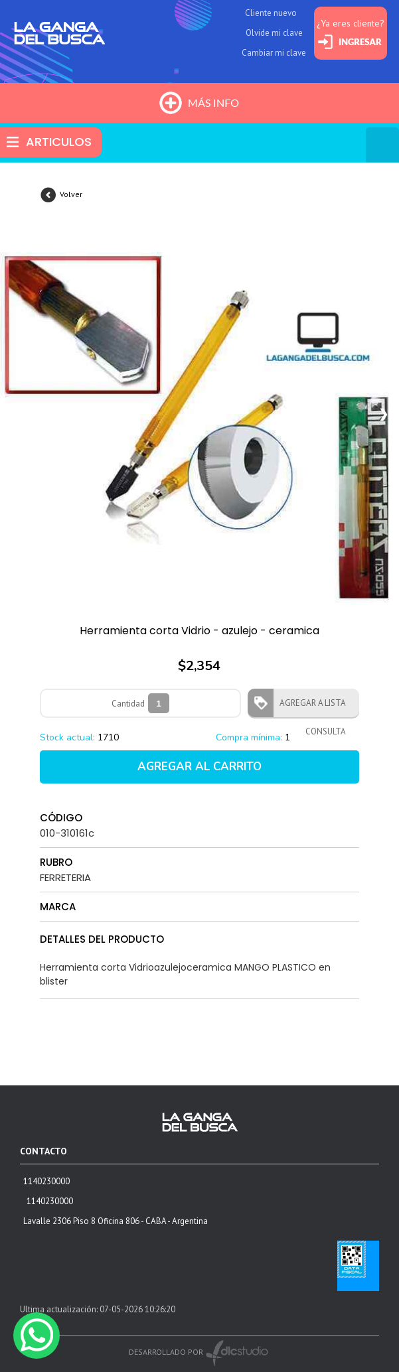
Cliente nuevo (271, 13)
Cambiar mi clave (274, 52)
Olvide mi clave (274, 32)
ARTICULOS (59, 141)
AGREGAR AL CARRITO (199, 766)
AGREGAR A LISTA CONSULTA (309, 707)
